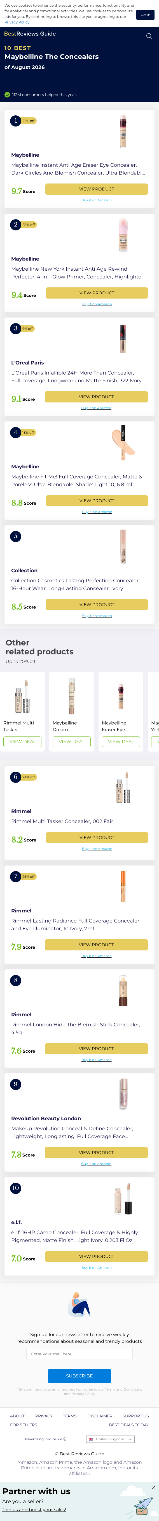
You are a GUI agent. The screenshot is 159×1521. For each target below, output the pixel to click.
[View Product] (79, 159)
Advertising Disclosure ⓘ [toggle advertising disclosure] (45, 1439)
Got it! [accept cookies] (145, 15)
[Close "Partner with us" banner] (154, 1487)
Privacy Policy (16, 22)
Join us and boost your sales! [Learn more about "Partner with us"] (34, 1509)
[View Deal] (22, 712)
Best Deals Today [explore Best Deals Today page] (129, 1424)
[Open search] (149, 36)
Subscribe (79, 1376)
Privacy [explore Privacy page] (44, 1416)
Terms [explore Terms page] (70, 1416)
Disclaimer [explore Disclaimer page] (99, 1416)
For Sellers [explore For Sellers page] (23, 1424)
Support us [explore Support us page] (136, 1416)
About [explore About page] (17, 1416)
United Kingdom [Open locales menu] (110, 1439)
